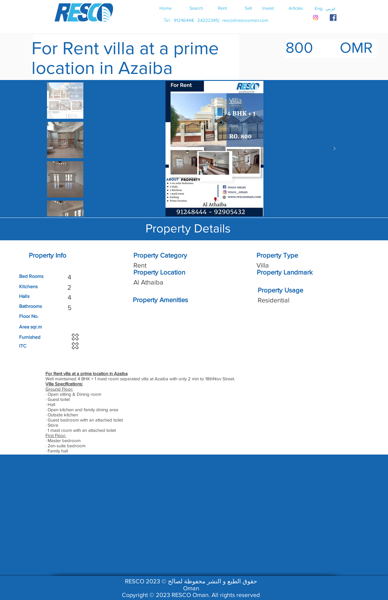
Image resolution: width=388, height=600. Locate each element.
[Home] (165, 7)
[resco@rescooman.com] (245, 20)
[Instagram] (315, 17)
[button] (330, 8)
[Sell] (248, 7)
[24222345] (207, 20)
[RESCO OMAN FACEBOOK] (333, 17)
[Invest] (268, 7)
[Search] (196, 7)
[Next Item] (334, 149)
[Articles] (295, 7)
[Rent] (222, 7)
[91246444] (183, 20)
